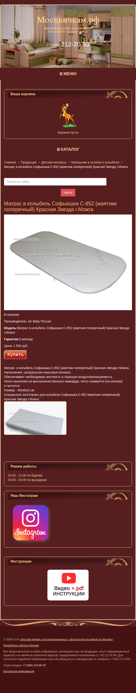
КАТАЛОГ (70, 149)
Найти (68, 192)
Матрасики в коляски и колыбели (95, 162)
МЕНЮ (70, 74)
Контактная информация (18, 671)
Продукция (28, 162)
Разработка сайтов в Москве (21, 645)
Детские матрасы (53, 162)
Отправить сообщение (68, 53)
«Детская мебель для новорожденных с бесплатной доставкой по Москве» (66, 639)
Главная (10, 162)
